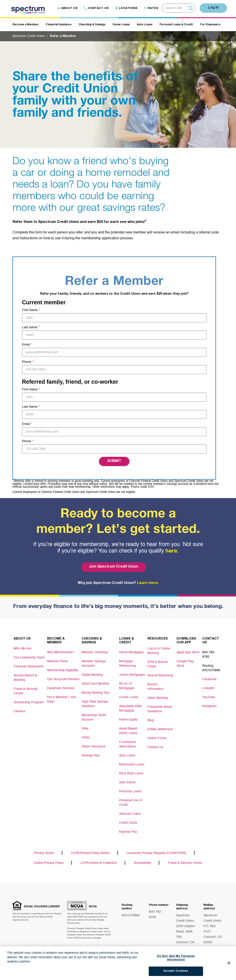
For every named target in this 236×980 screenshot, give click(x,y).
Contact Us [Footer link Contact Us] (155, 747)
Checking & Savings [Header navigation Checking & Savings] (92, 24)
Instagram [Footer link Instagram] (209, 706)
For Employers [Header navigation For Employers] (210, 24)
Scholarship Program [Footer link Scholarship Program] (29, 702)
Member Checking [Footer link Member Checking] (95, 652)
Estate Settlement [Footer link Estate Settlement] (160, 729)
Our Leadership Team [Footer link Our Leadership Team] (29, 657)
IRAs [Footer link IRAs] (85, 728)
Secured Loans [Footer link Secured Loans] (130, 813)
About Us (67, 8)
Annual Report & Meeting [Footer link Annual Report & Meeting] (25, 678)
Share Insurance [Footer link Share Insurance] (93, 746)
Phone (26, 362)
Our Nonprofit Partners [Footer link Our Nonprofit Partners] (63, 679)
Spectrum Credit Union (28, 36)
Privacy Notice (44, 853)
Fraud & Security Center (185, 863)
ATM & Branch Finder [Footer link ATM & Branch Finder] (157, 664)
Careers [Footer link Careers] (19, 711)
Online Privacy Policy (48, 863)
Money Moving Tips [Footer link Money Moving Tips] (95, 692)
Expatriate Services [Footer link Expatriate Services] (60, 688)
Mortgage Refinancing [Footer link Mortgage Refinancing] (127, 663)
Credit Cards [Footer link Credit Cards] (128, 822)
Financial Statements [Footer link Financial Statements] (29, 666)
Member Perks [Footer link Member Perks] (57, 661)
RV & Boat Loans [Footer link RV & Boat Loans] (131, 773)
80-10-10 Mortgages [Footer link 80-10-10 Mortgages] (126, 686)
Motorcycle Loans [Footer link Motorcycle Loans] (131, 764)
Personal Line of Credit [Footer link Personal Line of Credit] (130, 802)
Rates (151, 8)
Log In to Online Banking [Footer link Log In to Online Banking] (158, 651)
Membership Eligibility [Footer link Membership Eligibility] (62, 670)
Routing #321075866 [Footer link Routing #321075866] (211, 668)
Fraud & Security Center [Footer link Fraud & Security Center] (25, 691)
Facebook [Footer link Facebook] (209, 679)
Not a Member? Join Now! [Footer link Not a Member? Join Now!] (61, 699)
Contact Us (96, 8)
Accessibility (142, 863)
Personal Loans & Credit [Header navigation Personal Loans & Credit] (176, 24)
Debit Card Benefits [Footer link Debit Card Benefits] (95, 683)
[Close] (229, 966)
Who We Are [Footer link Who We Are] (22, 648)
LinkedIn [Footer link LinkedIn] (208, 688)
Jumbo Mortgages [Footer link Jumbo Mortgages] (132, 674)
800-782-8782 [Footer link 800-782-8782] (208, 654)
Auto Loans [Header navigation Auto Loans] (144, 24)
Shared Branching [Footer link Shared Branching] (160, 675)
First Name (30, 310)
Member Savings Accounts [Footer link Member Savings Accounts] (94, 663)
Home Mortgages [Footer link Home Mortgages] (131, 652)
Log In (213, 8)
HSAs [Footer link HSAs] (86, 737)
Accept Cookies (176, 974)
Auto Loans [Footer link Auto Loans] (127, 755)
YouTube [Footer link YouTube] (208, 697)
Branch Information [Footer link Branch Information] (155, 686)
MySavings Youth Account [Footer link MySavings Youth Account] (94, 717)
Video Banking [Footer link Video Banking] (157, 697)
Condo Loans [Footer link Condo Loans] (128, 697)
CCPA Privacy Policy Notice (90, 853)
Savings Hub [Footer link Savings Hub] (91, 755)
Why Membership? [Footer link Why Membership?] (60, 652)
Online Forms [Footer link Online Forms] (157, 738)
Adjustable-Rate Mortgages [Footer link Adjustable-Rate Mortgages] (130, 708)
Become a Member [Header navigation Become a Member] (26, 24)
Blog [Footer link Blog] (150, 720)
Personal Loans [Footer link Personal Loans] (130, 791)
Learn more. (148, 583)
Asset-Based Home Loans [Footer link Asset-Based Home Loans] (128, 731)
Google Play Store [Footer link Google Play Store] (185, 663)
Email (26, 344)
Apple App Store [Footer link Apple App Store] (188, 652)
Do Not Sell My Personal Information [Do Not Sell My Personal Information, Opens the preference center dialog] (176, 961)
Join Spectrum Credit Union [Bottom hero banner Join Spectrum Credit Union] (113, 567)
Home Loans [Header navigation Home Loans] (121, 24)
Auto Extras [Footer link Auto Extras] (127, 782)
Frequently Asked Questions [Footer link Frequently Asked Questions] (159, 709)
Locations (126, 8)
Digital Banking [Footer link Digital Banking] (92, 674)
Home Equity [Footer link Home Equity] (128, 719)
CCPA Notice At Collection (99, 863)
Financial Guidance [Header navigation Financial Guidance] (59, 24)
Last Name (29, 327)
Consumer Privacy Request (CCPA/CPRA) (156, 853)
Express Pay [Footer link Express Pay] (128, 831)
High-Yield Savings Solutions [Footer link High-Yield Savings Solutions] (95, 704)
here (171, 551)
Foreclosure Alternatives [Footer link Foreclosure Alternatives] (127, 744)
